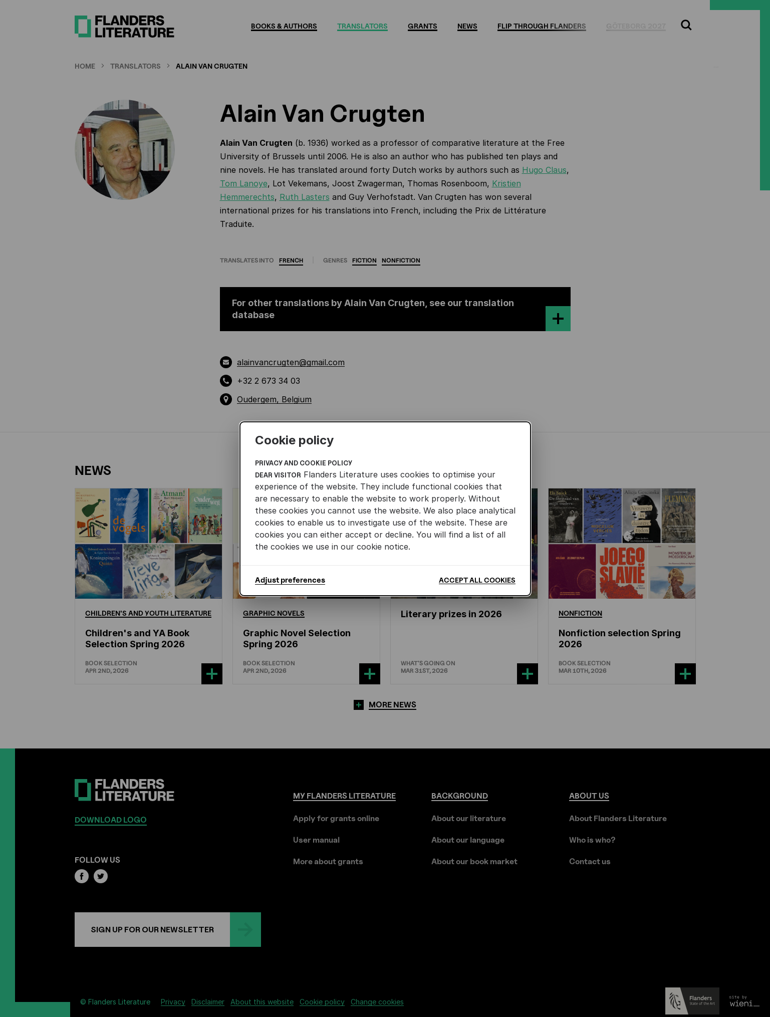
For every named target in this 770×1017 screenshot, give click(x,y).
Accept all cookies (477, 580)
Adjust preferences (290, 580)
